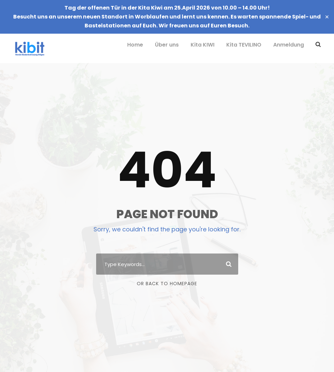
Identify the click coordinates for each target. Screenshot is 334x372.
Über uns (167, 45)
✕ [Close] (327, 16)
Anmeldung (288, 45)
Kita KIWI (202, 45)
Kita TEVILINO (243, 45)
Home (135, 45)
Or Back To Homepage (167, 283)
